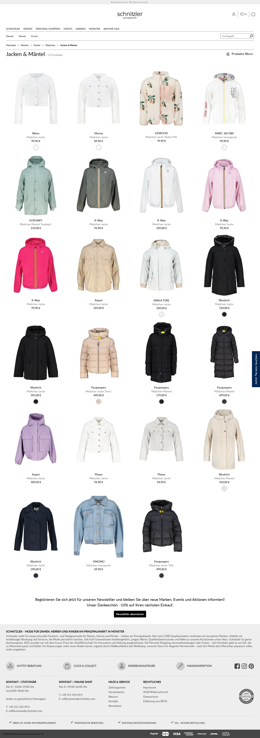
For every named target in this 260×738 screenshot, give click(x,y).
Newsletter (115, 706)
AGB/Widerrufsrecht (155, 692)
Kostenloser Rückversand (130, 1)
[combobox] (234, 36)
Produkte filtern (239, 54)
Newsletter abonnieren (130, 614)
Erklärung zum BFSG (155, 701)
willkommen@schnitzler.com (25, 711)
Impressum (149, 687)
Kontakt (113, 701)
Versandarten (116, 692)
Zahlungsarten (117, 687)
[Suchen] (251, 36)
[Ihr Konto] (234, 14)
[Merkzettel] (243, 14)
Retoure (113, 696)
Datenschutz (150, 696)
